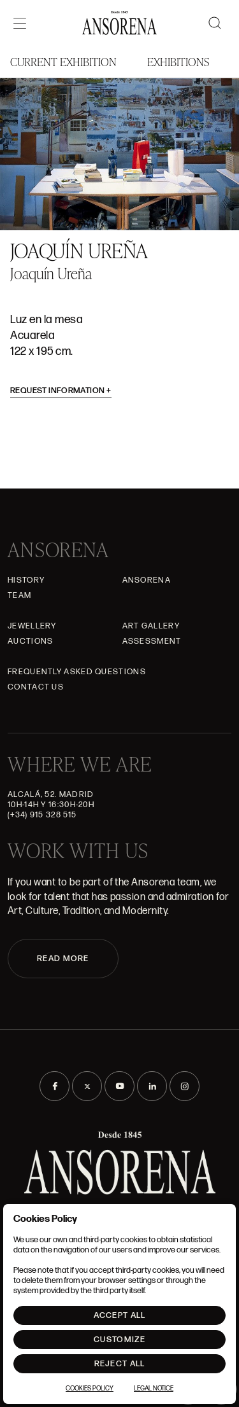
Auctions (30, 641)
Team (19, 595)
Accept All (120, 1315)
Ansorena (146, 580)
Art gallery (151, 626)
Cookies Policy (89, 1388)
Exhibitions (178, 61)
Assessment (152, 641)
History (26, 580)
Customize (119, 1339)
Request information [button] (61, 390)
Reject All (119, 1364)
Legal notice (153, 1388)
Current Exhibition (63, 61)
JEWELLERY (32, 626)
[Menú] (19, 23)
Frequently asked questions (77, 672)
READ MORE (63, 958)
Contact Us (36, 687)
